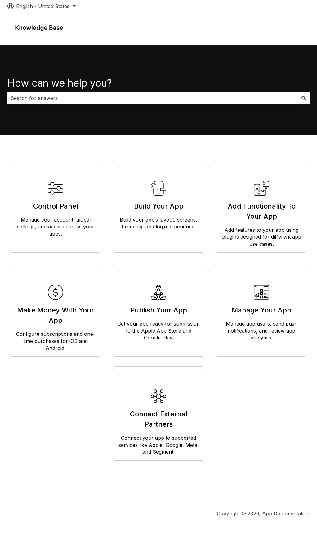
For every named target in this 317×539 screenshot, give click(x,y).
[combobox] (152, 98)
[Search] (304, 98)
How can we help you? (59, 83)
